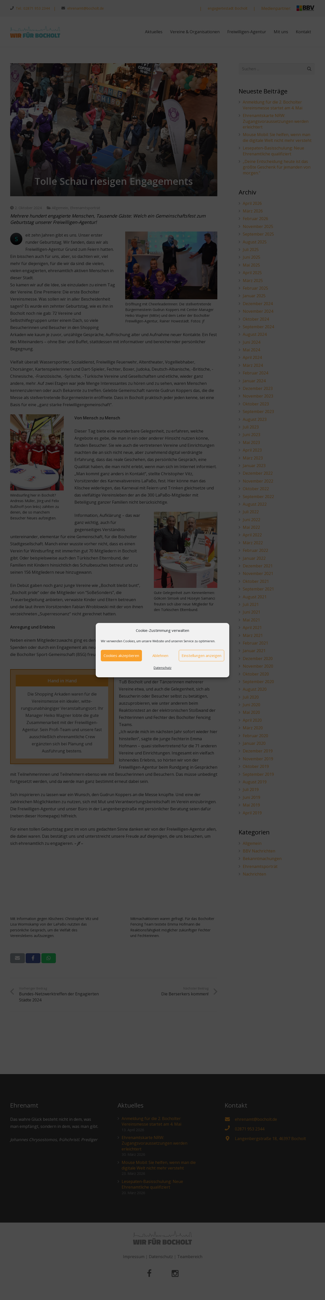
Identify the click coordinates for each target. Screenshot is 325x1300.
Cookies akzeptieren (121, 655)
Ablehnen (160, 655)
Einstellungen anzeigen (201, 655)
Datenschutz (162, 668)
